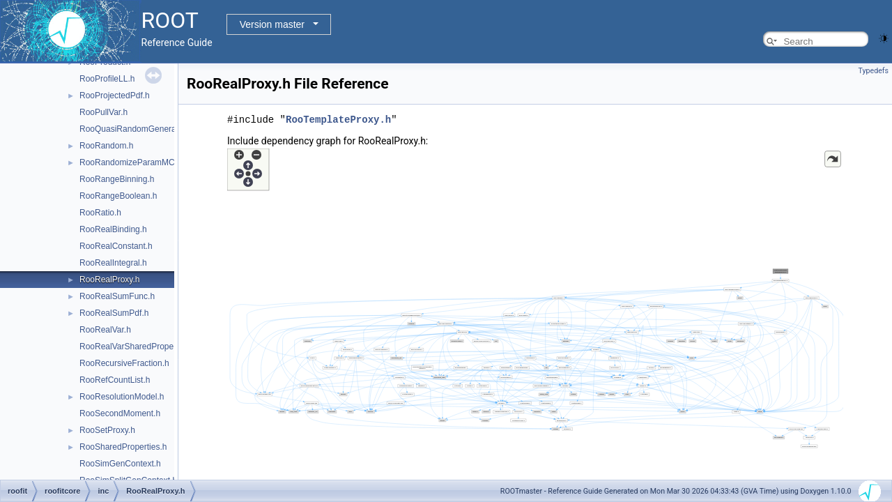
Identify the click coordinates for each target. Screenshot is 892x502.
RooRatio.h (100, 213)
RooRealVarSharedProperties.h (138, 346)
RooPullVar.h (103, 112)
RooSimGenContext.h (120, 464)
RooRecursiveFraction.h (124, 363)
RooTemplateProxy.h (338, 119)
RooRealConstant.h (116, 246)
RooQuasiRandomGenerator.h (135, 129)
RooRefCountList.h (114, 380)
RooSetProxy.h (107, 430)
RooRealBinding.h (113, 229)
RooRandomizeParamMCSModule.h (147, 162)
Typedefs (873, 70)
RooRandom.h (106, 146)
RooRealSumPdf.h (113, 313)
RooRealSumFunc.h (117, 296)
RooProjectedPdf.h (114, 95)
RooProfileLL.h (106, 79)
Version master (272, 24)
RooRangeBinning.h (116, 179)
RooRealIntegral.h (113, 263)
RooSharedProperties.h (123, 447)
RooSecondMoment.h (119, 413)
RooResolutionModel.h (121, 397)
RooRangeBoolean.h (118, 196)
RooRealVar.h (105, 330)
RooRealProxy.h (109, 279)
